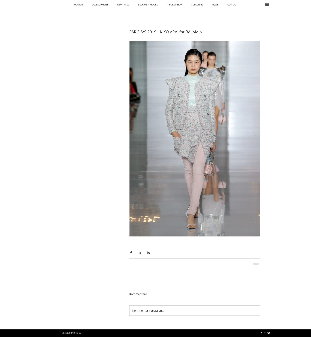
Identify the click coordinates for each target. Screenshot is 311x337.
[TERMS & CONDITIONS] (71, 333)
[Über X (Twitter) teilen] (139, 252)
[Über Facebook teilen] (131, 252)
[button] (267, 4)
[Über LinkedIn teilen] (148, 252)
